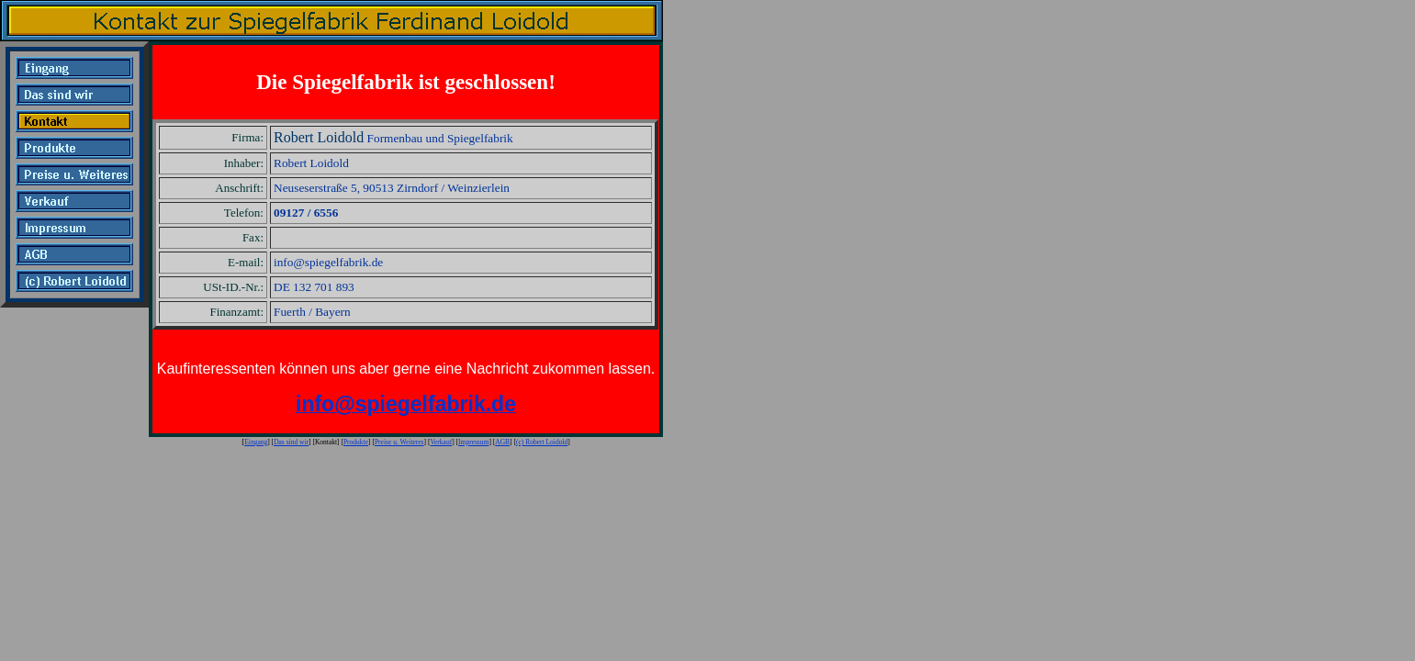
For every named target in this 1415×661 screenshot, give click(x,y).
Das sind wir (291, 442)
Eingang (255, 442)
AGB (502, 442)
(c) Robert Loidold (541, 442)
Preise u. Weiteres (399, 442)
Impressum (473, 442)
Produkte (355, 442)
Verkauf (441, 442)
